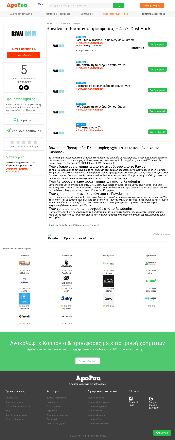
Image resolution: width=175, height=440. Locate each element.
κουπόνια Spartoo (96, 415)
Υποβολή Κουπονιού (23, 130)
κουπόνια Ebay (95, 410)
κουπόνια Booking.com (99, 402)
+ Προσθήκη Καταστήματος (18, 406)
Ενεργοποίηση (24, 54)
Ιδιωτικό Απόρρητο (14, 419)
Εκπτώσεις (87, 14)
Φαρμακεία (52, 410)
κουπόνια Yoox (95, 419)
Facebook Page (134, 402)
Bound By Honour (65, 163)
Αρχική (49, 23)
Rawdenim (76, 23)
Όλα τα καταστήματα (21, 14)
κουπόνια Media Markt (98, 423)
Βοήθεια (162, 432)
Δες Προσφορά (157, 44)
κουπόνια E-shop (96, 397)
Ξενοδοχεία (52, 419)
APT (77, 163)
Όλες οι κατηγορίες (56, 423)
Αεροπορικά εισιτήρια (57, 415)
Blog (7, 410)
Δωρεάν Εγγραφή (87, 361)
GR (40, 4)
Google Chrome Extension (154, 403)
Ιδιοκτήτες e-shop (14, 402)
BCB (84, 163)
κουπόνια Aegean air (97, 406)
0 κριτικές (24, 120)
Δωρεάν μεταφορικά (56, 397)
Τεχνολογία (52, 402)
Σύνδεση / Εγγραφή (152, 5)
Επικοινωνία (11, 397)
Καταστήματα (62, 23)
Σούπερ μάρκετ (54, 406)
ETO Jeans (151, 160)
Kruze (91, 163)
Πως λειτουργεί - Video (115, 14)
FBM (99, 163)
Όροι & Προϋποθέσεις (16, 415)
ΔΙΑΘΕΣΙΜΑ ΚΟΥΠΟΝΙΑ (24, 78)
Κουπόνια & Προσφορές (58, 14)
